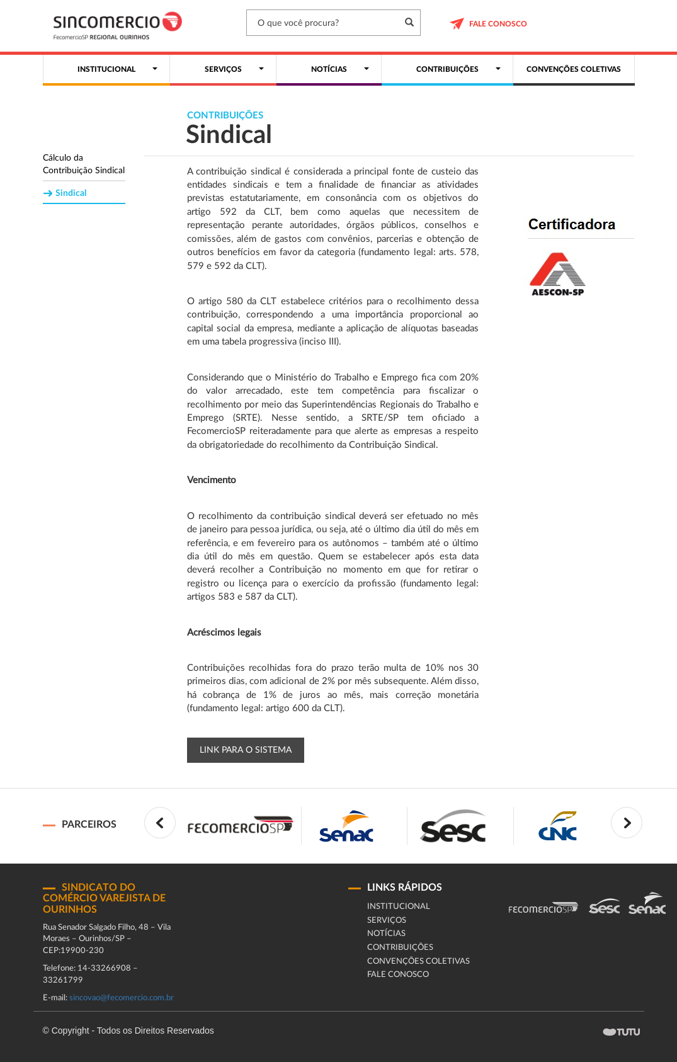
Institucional (398, 907)
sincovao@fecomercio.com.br (121, 998)
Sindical (70, 193)
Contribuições (400, 948)
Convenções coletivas (418, 961)
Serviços (386, 920)
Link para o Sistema (246, 750)
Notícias (386, 934)
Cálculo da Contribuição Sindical (84, 164)
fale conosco (398, 975)
